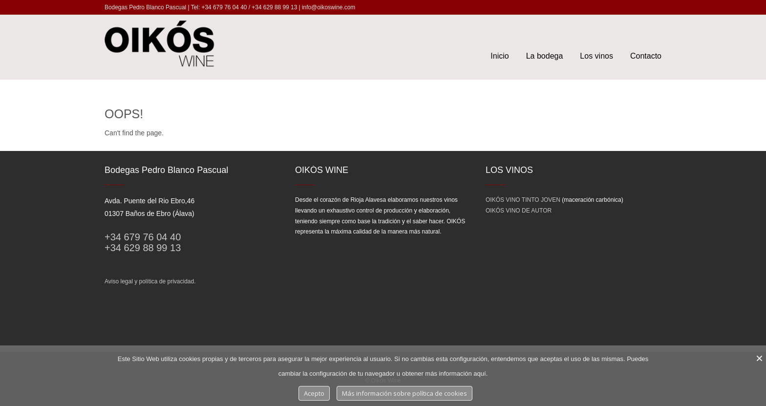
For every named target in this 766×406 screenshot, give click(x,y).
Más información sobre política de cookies (404, 393)
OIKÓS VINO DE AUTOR (519, 210)
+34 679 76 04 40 (143, 237)
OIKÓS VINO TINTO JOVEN (523, 199)
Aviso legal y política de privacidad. (150, 281)
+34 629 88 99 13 (143, 247)
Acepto (314, 393)
